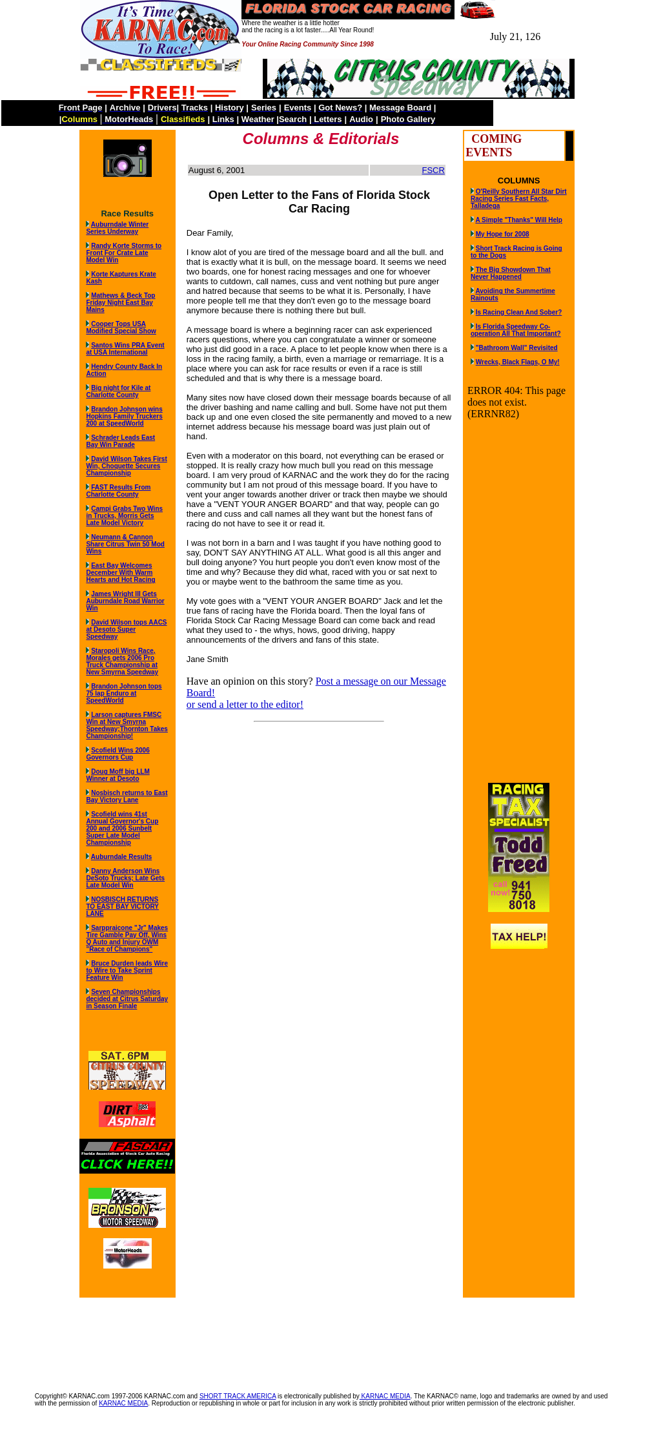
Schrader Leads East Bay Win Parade (120, 441)
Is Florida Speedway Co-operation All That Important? (516, 330)
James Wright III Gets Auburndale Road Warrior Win (125, 601)
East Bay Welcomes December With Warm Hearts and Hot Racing (120, 572)
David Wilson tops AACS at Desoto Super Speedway (126, 629)
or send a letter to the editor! (245, 704)
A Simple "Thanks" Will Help (518, 219)
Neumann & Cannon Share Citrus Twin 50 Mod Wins (125, 544)
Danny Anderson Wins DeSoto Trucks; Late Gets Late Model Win (125, 878)
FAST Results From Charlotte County (118, 491)
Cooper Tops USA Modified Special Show (121, 327)
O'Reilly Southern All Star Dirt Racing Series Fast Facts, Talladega (519, 198)
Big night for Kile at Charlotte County (118, 391)
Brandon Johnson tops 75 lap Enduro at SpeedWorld (123, 693)
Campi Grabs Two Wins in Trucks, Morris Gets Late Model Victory (124, 515)
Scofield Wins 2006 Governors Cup (117, 754)
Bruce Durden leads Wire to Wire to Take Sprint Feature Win (127, 970)
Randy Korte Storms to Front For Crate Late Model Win (123, 253)
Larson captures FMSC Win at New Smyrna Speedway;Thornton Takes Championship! (127, 725)
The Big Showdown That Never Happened (511, 273)
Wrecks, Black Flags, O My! (518, 362)
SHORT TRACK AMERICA (237, 1396)
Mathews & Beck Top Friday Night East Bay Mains (120, 302)
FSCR (433, 170)
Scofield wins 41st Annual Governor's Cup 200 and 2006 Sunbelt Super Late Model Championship (122, 828)
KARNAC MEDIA (385, 1396)
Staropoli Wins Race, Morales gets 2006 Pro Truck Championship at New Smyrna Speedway (122, 661)
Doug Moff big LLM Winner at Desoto (117, 775)
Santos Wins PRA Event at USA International (125, 349)
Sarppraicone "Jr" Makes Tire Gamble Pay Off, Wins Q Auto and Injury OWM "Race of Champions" (127, 938)
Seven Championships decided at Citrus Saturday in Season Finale (127, 999)
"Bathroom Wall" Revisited (517, 347)
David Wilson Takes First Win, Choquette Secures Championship (126, 466)
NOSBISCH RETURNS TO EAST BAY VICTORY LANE (122, 906)
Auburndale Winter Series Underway (117, 228)
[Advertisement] (327, 1338)
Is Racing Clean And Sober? (519, 312)
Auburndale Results (121, 856)
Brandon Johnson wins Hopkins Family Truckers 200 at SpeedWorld (124, 416)
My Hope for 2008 (502, 234)
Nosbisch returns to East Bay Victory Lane (126, 796)
